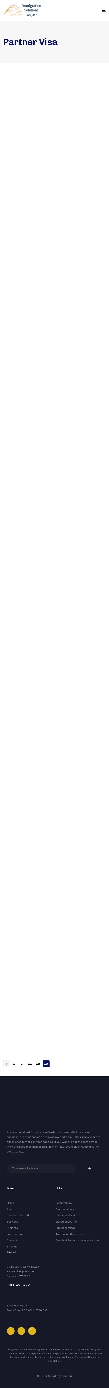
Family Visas (64, 1203)
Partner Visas (65, 1209)
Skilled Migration (67, 1221)
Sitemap (12, 1246)
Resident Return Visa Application (77, 1240)
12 (38, 1063)
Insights (12, 1228)
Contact (12, 1240)
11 (30, 1063)
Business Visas (66, 1228)
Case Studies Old (18, 1215)
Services (12, 1221)
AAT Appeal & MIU (67, 1215)
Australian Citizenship (70, 1234)
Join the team (15, 1234)
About (11, 1209)
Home (10, 1203)
